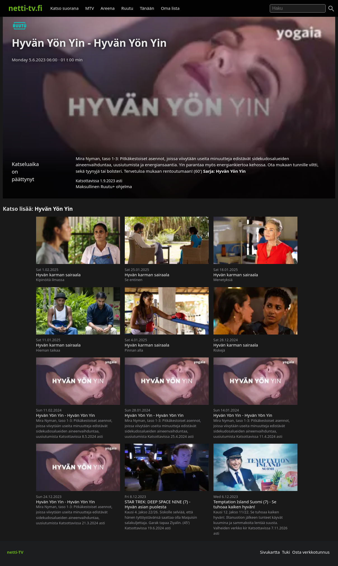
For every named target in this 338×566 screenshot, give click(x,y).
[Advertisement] (169, 107)
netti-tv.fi (25, 8)
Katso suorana (64, 8)
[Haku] (331, 8)
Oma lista (170, 8)
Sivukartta (270, 552)
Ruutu (127, 8)
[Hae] (298, 8)
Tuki (286, 552)
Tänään (147, 8)
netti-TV (15, 552)
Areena (108, 8)
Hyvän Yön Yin (231, 171)
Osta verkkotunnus (311, 552)
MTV (89, 8)
